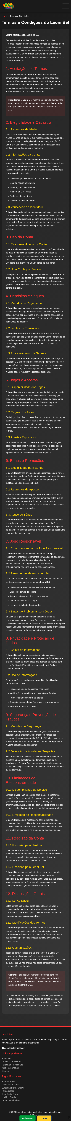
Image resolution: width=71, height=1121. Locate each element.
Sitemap (5, 1071)
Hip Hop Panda (9, 1097)
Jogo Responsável (10, 1068)
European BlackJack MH (13, 1088)
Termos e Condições (11, 1062)
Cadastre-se (27, 1118)
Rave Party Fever (10, 1094)
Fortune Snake (8, 1081)
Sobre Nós (7, 1058)
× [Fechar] (68, 1117)
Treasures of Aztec (10, 1085)
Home (4, 16)
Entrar (44, 1118)
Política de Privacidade (12, 1065)
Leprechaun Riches (11, 1100)
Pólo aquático (8, 1091)
